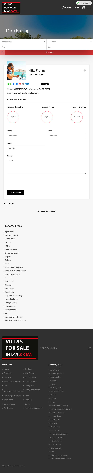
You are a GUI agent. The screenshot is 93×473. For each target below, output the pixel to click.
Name (9, 129)
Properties (8, 371)
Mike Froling (29, 371)
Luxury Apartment (12, 272)
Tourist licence (31, 380)
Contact (28, 367)
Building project (11, 233)
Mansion (8, 283)
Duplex (8, 255)
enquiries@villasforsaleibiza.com (26, 91)
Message (10, 154)
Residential (9, 290)
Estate (8, 258)
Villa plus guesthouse (13, 315)
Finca (7, 262)
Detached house (12, 251)
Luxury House (10, 276)
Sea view (7, 376)
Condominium (12, 297)
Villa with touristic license (15, 319)
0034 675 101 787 (72, 8)
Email (50, 129)
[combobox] (23, 41)
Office (8, 241)
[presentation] (25, 180)
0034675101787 (20, 87)
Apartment (9, 230)
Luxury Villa (9, 280)
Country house (11, 248)
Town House (10, 304)
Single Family (11, 301)
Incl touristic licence (12, 380)
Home (6, 367)
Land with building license (15, 269)
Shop (8, 244)
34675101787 (44, 87)
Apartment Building (14, 294)
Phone (9, 142)
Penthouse (9, 287)
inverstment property (14, 265)
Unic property (10, 308)
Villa (6, 312)
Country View (30, 376)
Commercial (10, 237)
